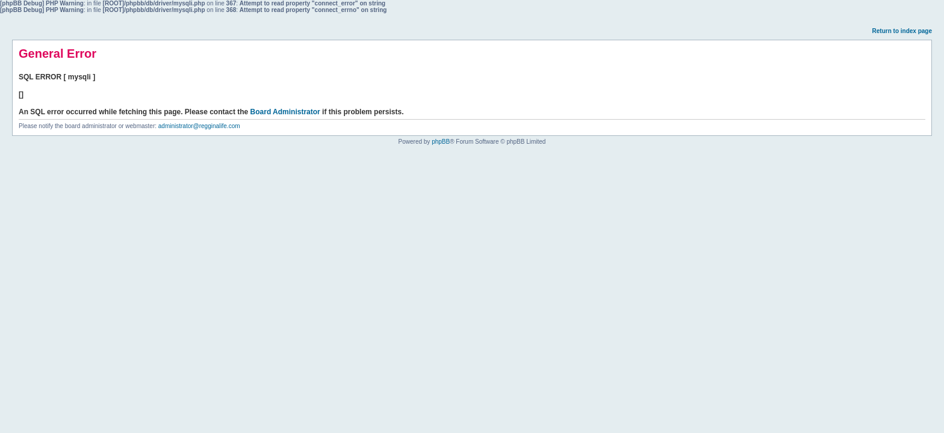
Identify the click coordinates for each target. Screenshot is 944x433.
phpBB (441, 141)
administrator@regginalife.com (199, 126)
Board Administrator (285, 112)
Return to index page (902, 31)
